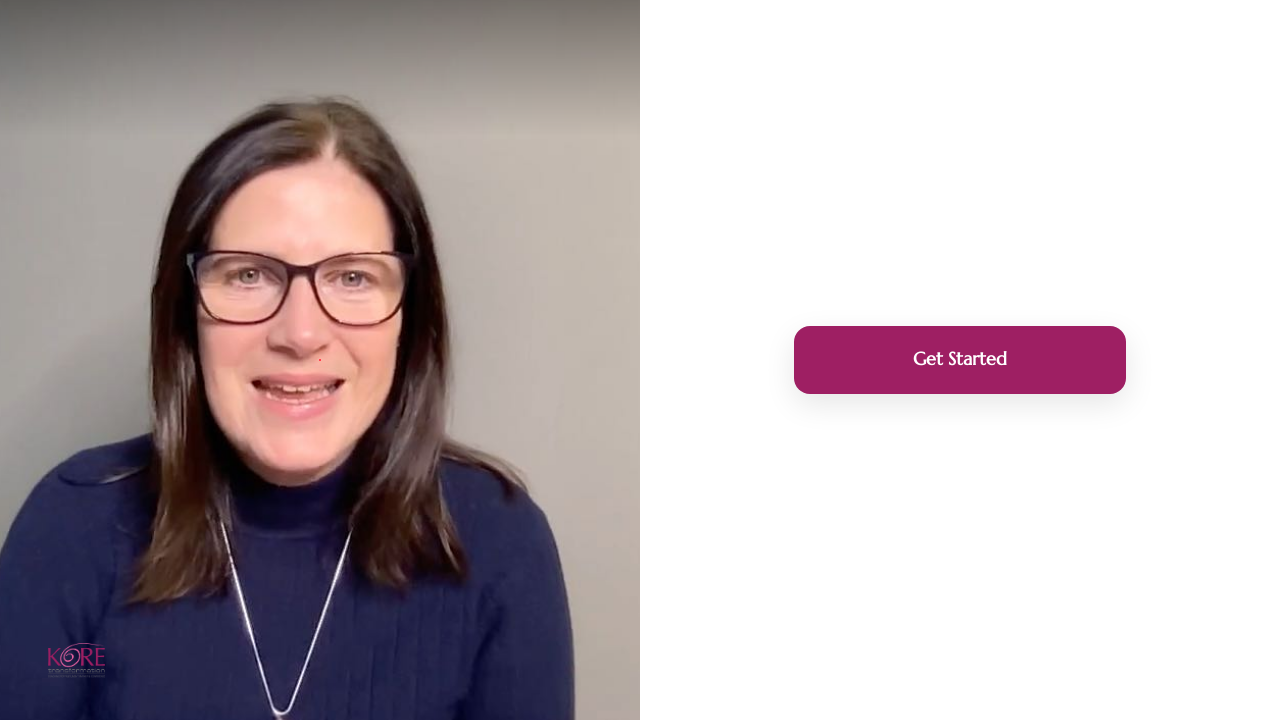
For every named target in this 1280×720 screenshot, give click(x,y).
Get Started (960, 358)
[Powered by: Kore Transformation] (76, 660)
